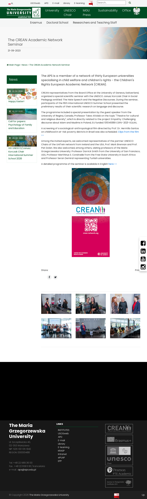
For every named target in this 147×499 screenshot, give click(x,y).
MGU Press (87, 12)
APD (46, 3)
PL (10, 3)
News (24, 64)
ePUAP (61, 457)
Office (126, 10)
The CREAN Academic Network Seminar (49, 64)
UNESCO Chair (70, 12)
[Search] (111, 3)
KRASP (61, 450)
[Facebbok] (143, 243)
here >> (112, 164)
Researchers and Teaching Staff (95, 23)
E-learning (79, 3)
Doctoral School (57, 23)
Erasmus (36, 23)
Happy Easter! (16, 101)
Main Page (15, 64)
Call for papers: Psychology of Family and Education (20, 125)
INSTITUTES (63, 430)
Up (143, 495)
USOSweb (35, 3)
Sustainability (108, 10)
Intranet (62, 454)
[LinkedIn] (143, 251)
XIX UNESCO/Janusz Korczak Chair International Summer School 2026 (20, 153)
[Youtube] (143, 259)
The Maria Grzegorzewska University (49, 495)
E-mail (56, 3)
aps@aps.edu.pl (27, 469)
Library (66, 3)
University (52, 10)
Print (137, 270)
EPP (60, 461)
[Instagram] (143, 267)
